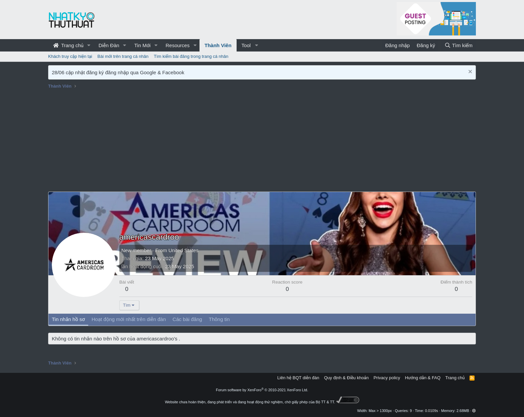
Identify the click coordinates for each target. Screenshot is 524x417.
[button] (89, 45)
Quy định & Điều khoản (346, 377)
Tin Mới (142, 45)
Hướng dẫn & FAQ (422, 377)
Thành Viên (218, 45)
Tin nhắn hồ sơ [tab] (68, 319)
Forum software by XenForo (262, 390)
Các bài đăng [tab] (187, 319)
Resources (177, 45)
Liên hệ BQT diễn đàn (298, 377)
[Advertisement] (262, 141)
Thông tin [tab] (219, 319)
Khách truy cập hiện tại (70, 56)
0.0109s (431, 411)
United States (183, 250)
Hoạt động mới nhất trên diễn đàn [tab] (129, 319)
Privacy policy (387, 377)
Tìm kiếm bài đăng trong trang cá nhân (191, 56)
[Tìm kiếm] (458, 45)
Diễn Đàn (109, 45)
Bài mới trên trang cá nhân (123, 56)
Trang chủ (68, 45)
